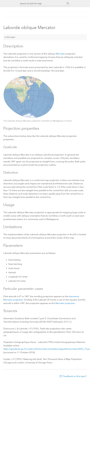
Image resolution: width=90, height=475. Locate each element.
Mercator (60, 53)
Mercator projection (65, 303)
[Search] (68, 3)
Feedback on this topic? (75, 376)
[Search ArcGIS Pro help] (42, 3)
